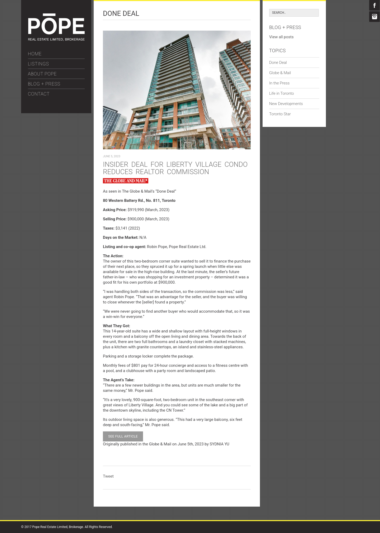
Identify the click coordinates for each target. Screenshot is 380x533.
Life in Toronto (281, 93)
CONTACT (39, 94)
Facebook (374, 5)
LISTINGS (38, 63)
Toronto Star (280, 114)
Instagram (374, 16)
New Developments (286, 103)
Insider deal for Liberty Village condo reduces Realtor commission (175, 168)
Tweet (108, 476)
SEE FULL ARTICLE (123, 436)
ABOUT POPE (42, 74)
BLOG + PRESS (44, 84)
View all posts (281, 37)
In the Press (279, 83)
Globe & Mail (280, 72)
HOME (35, 53)
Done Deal (278, 62)
